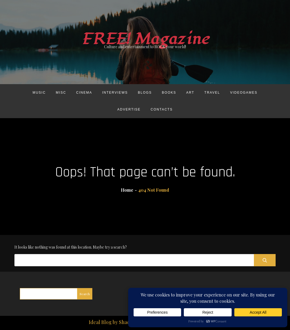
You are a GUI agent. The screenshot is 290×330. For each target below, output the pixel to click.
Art (190, 92)
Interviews (115, 92)
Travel (212, 92)
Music (39, 92)
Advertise (129, 109)
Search (85, 294)
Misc (61, 92)
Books (169, 92)
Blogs (145, 92)
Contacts (162, 109)
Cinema (84, 92)
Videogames (243, 92)
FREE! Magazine (145, 39)
